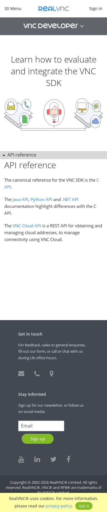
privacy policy (59, 506)
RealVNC (54, 8)
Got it (84, 506)
